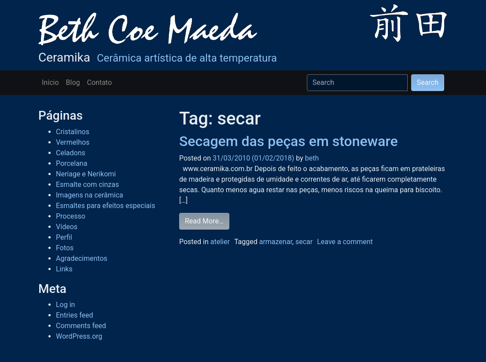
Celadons (70, 153)
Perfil (64, 237)
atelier (220, 242)
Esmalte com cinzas (87, 184)
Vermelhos (72, 142)
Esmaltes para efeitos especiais (105, 205)
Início (50, 82)
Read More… (204, 221)
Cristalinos (72, 132)
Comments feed (81, 326)
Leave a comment (345, 242)
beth (311, 158)
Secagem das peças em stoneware (288, 141)
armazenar (275, 242)
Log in (65, 304)
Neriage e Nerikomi (86, 174)
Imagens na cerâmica (89, 195)
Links (64, 269)
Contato (99, 82)
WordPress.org (79, 336)
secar (304, 242)
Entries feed (74, 315)
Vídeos (66, 227)
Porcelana (71, 163)
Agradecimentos (81, 258)
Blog (73, 82)
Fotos (65, 248)
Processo (70, 216)
